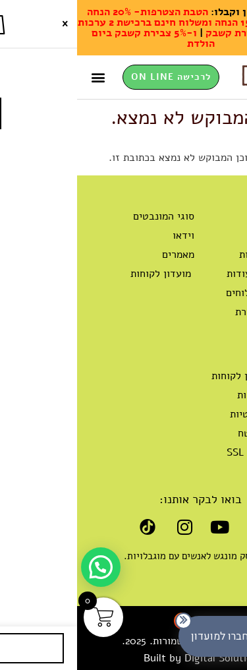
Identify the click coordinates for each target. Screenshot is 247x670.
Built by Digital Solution (124, 658)
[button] (21, 77)
